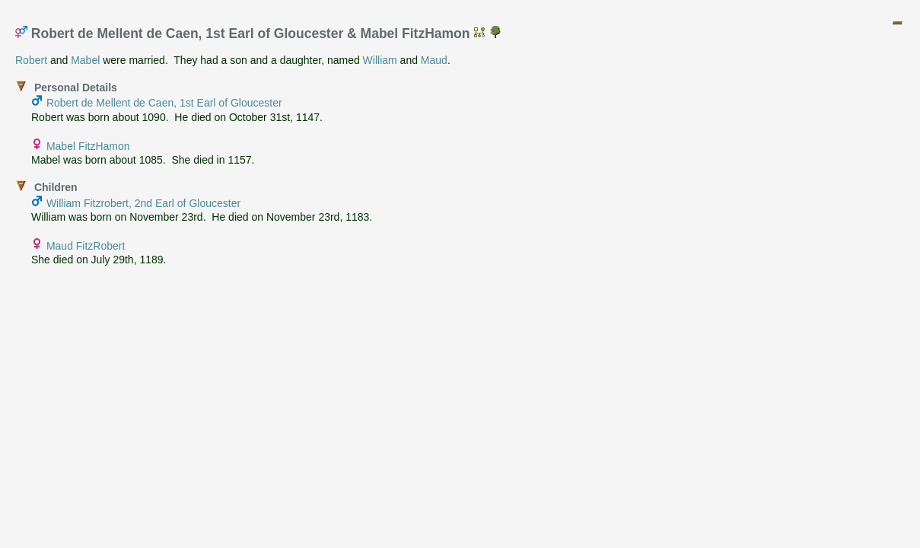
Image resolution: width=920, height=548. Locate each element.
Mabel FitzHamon (88, 146)
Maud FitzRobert (85, 246)
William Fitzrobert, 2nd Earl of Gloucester (143, 203)
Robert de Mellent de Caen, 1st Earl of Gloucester (164, 103)
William (380, 60)
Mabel (85, 60)
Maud (434, 60)
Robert (31, 60)
